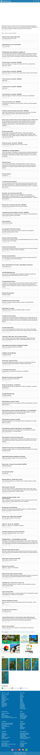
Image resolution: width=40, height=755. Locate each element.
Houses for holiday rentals (7, 724)
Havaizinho (22, 706)
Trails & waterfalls (5, 713)
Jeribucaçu (22, 704)
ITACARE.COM (5, 686)
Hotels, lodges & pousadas (7, 723)
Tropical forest (5, 715)
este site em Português (6, 688)
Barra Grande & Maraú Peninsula (9, 744)
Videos (3, 706)
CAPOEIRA (32, 631)
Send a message (23, 743)
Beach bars (22, 724)
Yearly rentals (23, 735)
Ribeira (21, 700)
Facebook (22, 746)
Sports (3, 714)
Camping (3, 728)
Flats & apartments (6, 726)
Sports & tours (5, 734)
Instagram (22, 745)
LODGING (4, 721)
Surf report (22, 713)
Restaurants (22, 723)
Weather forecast (23, 716)
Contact (24, 753)
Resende (22, 696)
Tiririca (21, 697)
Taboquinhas (4, 704)
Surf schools (22, 718)
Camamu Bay (4, 745)
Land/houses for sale (24, 734)
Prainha (21, 702)
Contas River (4, 703)
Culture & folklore (5, 699)
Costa (21, 699)
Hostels (3, 727)
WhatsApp (22, 744)
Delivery (3, 736)
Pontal (21, 694)
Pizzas (21, 725)
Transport (4, 733)
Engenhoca (22, 705)
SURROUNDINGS (5, 741)
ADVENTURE (4, 711)
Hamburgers (22, 727)
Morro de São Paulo (6, 746)
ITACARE (27, 631)
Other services (5, 738)
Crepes (21, 726)
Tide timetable (23, 717)
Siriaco (21, 701)
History (3, 702)
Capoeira (3, 701)
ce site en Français (24, 688)
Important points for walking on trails (9, 717)
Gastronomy (4, 696)
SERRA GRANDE (16, 631)
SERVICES (4, 731)
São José (22, 703)
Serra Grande (23, 708)
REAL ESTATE (23, 731)
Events (3, 695)
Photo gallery (4, 705)
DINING (21, 721)
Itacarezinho (22, 707)
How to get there (5, 694)
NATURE (23, 631)
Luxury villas (4, 725)
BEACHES (22, 693)
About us (15, 753)
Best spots (22, 714)
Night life (3, 697)
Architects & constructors (25, 737)
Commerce (4, 735)
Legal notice (20, 753)
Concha (21, 695)
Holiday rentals (23, 736)
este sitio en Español (15, 688)
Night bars (22, 728)
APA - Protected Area (6, 716)
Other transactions (24, 738)
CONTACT (22, 741)
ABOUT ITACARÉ (5, 693)
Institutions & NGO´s (6, 737)
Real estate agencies (24, 733)
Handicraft (4, 700)
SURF (11, 631)
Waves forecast (23, 715)
